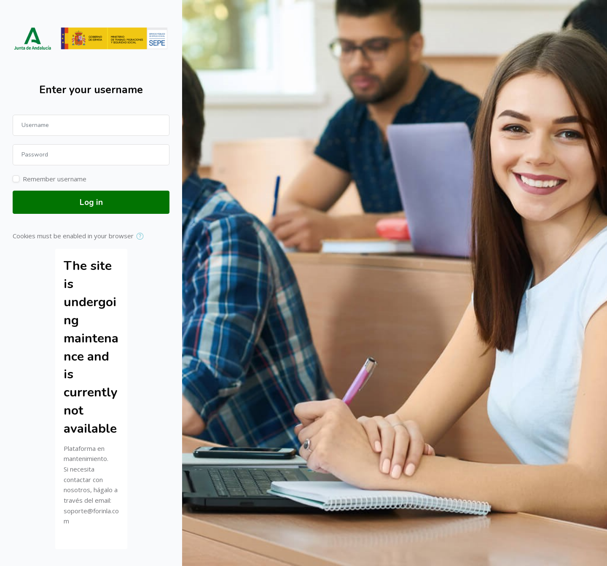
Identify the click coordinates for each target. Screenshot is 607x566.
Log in (91, 202)
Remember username (54, 179)
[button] (141, 236)
